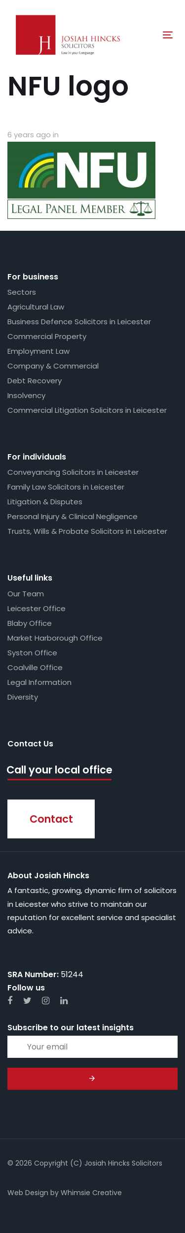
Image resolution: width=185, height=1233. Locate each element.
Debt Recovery (34, 380)
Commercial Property (46, 336)
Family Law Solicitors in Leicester (65, 487)
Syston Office (32, 652)
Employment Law (38, 351)
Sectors (21, 292)
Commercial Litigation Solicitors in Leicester (87, 410)
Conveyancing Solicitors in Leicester (73, 472)
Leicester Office (36, 608)
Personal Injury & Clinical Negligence (72, 516)
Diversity (22, 697)
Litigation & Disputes (44, 501)
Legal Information (39, 682)
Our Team (25, 593)
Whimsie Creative (91, 1193)
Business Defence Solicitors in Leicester (79, 321)
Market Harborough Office (55, 638)
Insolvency (26, 395)
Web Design (27, 1193)
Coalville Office (35, 667)
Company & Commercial (53, 366)
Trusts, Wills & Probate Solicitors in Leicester (87, 531)
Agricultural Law (35, 307)
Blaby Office (29, 623)
